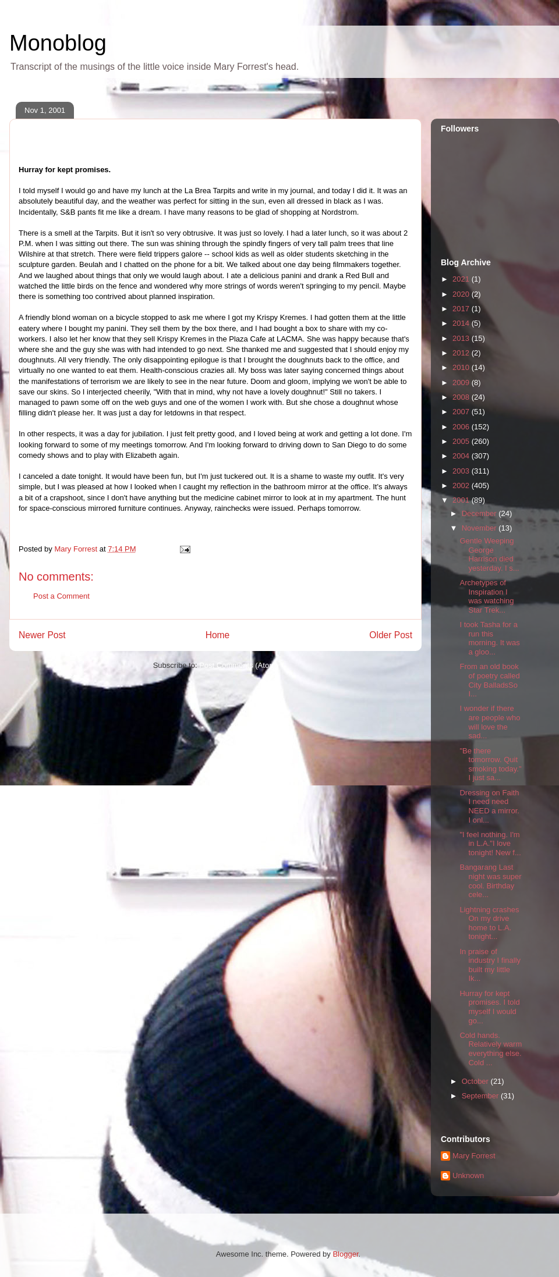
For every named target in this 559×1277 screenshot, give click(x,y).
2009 (462, 382)
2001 (462, 500)
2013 (462, 338)
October (476, 1081)
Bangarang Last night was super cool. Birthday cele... (490, 881)
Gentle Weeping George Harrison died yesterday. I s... (489, 554)
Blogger (345, 1254)
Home (218, 635)
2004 (462, 455)
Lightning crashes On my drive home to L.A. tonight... (489, 923)
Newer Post (42, 635)
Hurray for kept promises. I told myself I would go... (489, 1007)
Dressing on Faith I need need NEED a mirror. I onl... (489, 806)
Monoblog (58, 43)
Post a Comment (61, 596)
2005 (462, 441)
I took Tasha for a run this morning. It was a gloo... (489, 638)
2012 (462, 352)
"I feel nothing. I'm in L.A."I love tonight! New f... (490, 843)
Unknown (468, 1175)
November (480, 528)
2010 (462, 367)
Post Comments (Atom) (238, 665)
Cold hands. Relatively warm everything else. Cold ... (490, 1049)
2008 (462, 397)
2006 (462, 426)
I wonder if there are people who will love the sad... (489, 722)
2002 (462, 485)
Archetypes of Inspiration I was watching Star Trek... (486, 596)
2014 (462, 323)
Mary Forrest (474, 1155)
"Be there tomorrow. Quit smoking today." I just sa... (490, 764)
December (480, 513)
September (481, 1095)
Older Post (390, 635)
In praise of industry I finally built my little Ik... (490, 965)
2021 (462, 279)
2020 (462, 294)
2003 (462, 471)
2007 (462, 411)
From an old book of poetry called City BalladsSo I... (489, 680)
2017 (462, 308)
